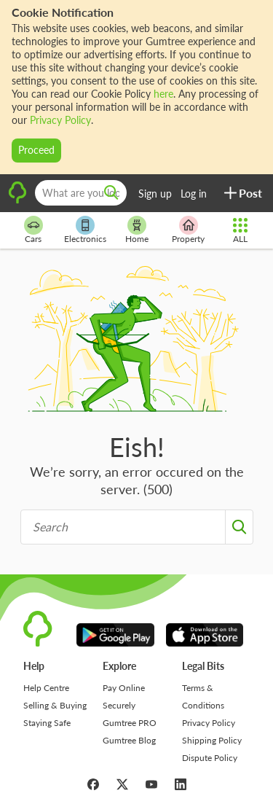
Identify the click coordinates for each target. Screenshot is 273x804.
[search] (111, 193)
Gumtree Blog (129, 740)
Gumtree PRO (130, 722)
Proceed (36, 150)
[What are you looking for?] (81, 193)
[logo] (17, 201)
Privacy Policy (60, 120)
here (163, 93)
